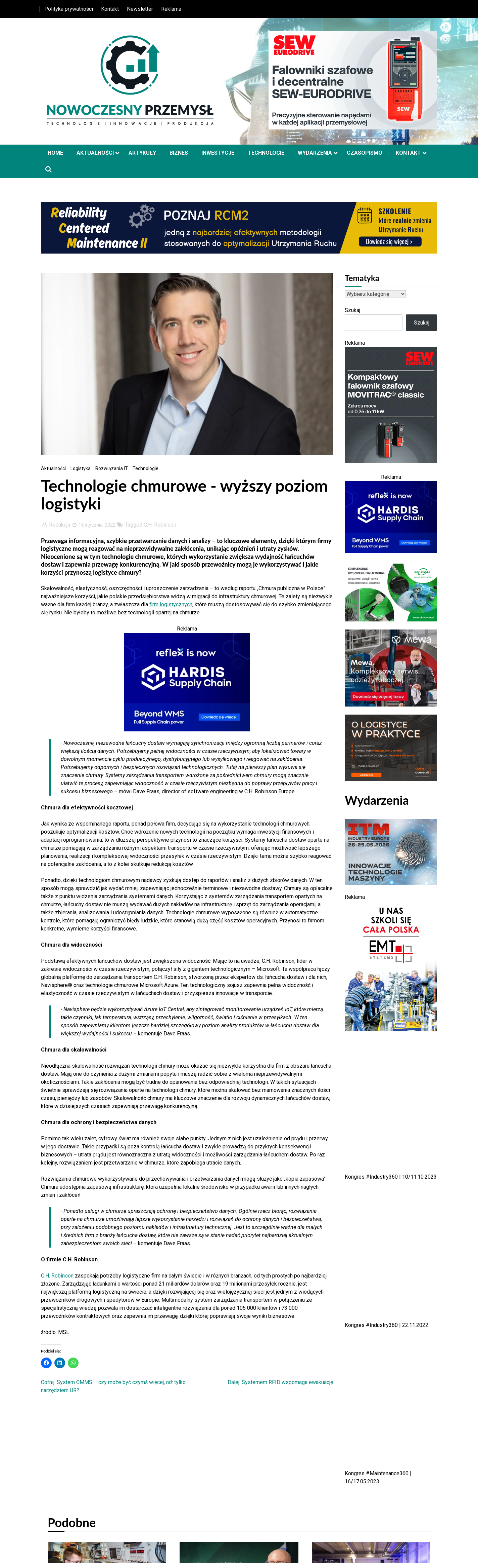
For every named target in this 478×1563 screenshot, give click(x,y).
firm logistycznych (170, 604)
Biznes (179, 153)
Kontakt (110, 9)
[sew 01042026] (391, 461)
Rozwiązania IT (111, 468)
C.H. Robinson (160, 525)
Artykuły (142, 153)
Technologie (266, 153)
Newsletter (140, 9)
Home (55, 153)
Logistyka (80, 468)
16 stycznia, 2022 (93, 525)
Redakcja (56, 525)
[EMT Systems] (391, 1029)
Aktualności (95, 153)
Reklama (171, 9)
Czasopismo (364, 153)
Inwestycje (217, 153)
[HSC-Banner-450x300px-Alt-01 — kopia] (187, 729)
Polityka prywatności (68, 9)
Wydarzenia (315, 153)
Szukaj (352, 310)
